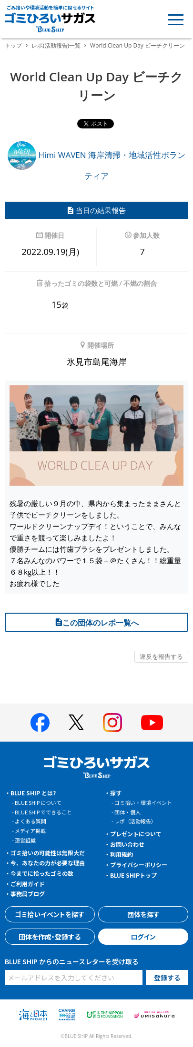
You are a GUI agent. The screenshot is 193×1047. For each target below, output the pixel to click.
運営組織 (25, 840)
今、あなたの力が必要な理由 (47, 863)
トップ (13, 45)
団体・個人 (127, 812)
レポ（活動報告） (135, 821)
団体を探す (143, 914)
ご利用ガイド (27, 884)
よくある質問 (30, 821)
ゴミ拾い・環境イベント (143, 802)
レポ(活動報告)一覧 (56, 45)
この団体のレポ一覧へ (97, 622)
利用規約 (121, 854)
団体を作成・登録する (50, 936)
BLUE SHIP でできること (43, 812)
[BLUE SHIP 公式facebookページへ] (40, 722)
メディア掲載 (30, 830)
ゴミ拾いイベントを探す (49, 914)
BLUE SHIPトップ (133, 875)
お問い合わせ (127, 844)
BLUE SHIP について (38, 802)
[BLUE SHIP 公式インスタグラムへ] (112, 722)
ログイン (143, 936)
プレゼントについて (136, 834)
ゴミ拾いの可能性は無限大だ (47, 853)
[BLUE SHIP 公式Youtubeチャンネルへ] (152, 722)
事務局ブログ (27, 894)
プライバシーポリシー (138, 865)
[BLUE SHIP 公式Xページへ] (76, 722)
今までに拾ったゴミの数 (41, 873)
